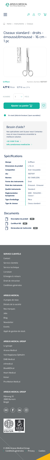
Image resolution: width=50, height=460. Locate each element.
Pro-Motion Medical (12, 381)
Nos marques (9, 309)
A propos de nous (11, 300)
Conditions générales (13, 285)
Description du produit (19, 219)
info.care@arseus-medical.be (18, 144)
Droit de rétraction (12, 281)
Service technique (11, 267)
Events (6, 327)
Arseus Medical (10, 350)
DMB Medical (9, 359)
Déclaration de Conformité (21, 228)
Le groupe (8, 346)
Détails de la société (12, 304)
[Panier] (43, 14)
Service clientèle (11, 263)
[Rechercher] (28, 14)
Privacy (31, 451)
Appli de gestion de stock (14, 331)
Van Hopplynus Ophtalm (14, 355)
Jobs (5, 313)
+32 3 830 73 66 (13, 141)
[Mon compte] (32, 14)
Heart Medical (10, 372)
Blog (5, 318)
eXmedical (8, 364)
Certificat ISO (16, 223)
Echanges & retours (12, 276)
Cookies (42, 451)
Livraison (8, 272)
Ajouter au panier (21, 105)
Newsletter (8, 322)
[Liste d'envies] (38, 14)
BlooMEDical (9, 368)
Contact (7, 258)
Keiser (6, 377)
